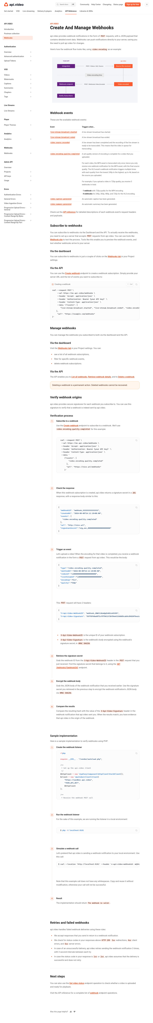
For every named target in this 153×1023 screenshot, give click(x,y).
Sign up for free (133, 4)
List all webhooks (79, 378)
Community (84, 4)
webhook (94, 998)
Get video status (76, 989)
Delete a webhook (126, 378)
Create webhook (72, 273)
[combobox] (129, 284)
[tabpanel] (95, 301)
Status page (118, 4)
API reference (69, 212)
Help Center (96, 4)
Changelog (107, 4)
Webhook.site (56, 239)
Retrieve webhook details (99, 378)
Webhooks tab (114, 256)
